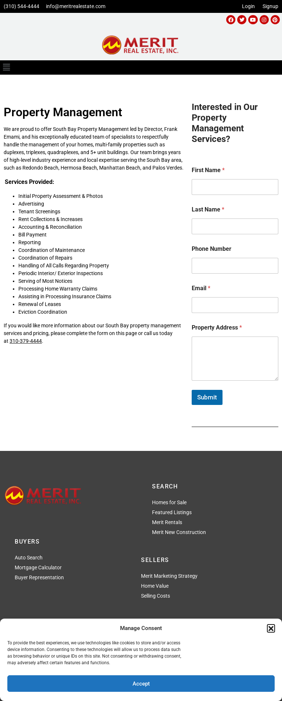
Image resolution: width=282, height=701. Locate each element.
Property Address (217, 327)
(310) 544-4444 (21, 6)
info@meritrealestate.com (75, 6)
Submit (207, 397)
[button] (271, 628)
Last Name (208, 209)
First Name (208, 170)
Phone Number (211, 248)
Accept (141, 683)
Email (201, 288)
